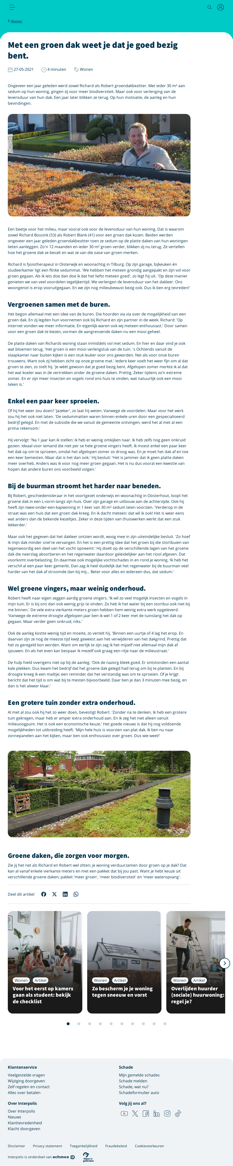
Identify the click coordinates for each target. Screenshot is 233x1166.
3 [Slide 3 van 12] (78, 1023)
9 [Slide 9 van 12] (143, 1023)
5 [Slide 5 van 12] (100, 1023)
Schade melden (133, 1081)
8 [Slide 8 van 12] (132, 1023)
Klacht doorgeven (24, 1128)
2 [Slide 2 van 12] (68, 1023)
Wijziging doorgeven (26, 1081)
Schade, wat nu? (133, 1086)
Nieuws (14, 1117)
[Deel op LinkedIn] (65, 894)
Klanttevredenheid (25, 1122)
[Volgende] (224, 963)
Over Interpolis (21, 1111)
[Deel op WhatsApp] (76, 894)
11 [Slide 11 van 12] (164, 1023)
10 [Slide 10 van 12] (154, 1023)
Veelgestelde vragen (26, 1075)
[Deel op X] (54, 894)
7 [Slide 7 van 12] (121, 1023)
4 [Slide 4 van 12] (89, 1023)
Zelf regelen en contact (29, 1086)
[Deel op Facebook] (43, 894)
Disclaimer (16, 1146)
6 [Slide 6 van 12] (111, 1023)
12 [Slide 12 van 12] (175, 1023)
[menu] (12, 7)
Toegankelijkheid (83, 1146)
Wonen (16, 21)
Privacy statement (47, 1146)
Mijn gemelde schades (139, 1075)
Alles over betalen (24, 1092)
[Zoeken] (209, 7)
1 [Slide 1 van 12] (57, 1023)
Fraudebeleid (116, 1146)
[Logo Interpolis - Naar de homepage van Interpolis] (33, 7)
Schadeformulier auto (139, 1092)
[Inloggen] (220, 7)
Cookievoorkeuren (149, 1146)
